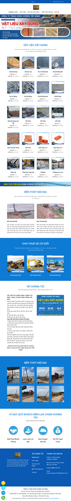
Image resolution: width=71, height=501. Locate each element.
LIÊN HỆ (56, 12)
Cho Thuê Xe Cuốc (15, 275)
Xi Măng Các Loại (58, 172)
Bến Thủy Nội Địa (12, 221)
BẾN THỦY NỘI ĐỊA (47, 12)
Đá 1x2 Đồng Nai (43, 72)
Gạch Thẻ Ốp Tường (13, 147)
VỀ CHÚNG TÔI (35, 286)
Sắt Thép (28, 121)
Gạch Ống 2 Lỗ (57, 147)
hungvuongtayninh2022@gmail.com (57, 473)
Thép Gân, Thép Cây (28, 172)
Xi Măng (42, 172)
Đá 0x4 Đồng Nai (43, 96)
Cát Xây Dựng (13, 72)
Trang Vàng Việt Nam (54, 498)
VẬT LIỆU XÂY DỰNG (33, 12)
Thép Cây (13, 172)
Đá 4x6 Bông (28, 96)
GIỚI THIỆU (22, 12)
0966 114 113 (55, 468)
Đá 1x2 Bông (13, 96)
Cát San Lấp (28, 72)
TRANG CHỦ (12, 12)
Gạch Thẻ (28, 147)
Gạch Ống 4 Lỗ (43, 147)
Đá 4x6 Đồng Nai (58, 72)
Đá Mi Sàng (57, 96)
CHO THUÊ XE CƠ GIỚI (35, 243)
